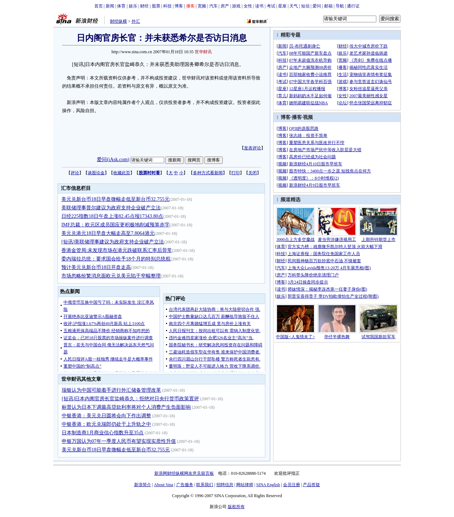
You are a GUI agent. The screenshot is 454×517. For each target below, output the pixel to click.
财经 (144, 6)
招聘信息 (224, 484)
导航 (340, 6)
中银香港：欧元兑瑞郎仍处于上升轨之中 (106, 424)
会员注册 (291, 484)
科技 (167, 6)
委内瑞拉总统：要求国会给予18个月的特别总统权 (116, 259)
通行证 (353, 6)
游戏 (236, 6)
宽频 (202, 6)
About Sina (163, 484)
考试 (271, 6)
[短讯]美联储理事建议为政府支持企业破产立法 (112, 241)
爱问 (316, 6)
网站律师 (244, 484)
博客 (179, 6)
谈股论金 (96, 172)
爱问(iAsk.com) (113, 159)
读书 (259, 6)
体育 (121, 6)
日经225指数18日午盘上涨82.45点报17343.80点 (112, 216)
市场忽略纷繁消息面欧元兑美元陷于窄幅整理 (111, 276)
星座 (282, 6)
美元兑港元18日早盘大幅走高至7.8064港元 (108, 233)
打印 (235, 172)
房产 (225, 6)
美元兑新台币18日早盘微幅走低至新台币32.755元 (115, 199)
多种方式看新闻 (208, 172)
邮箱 (328, 6)
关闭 (252, 172)
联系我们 (204, 484)
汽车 (213, 6)
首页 (98, 6)
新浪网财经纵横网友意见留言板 (184, 473)
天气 (293, 6)
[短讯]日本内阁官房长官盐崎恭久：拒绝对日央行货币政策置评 (130, 398)
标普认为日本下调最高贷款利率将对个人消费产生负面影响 (126, 407)
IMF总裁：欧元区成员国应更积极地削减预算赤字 (115, 224)
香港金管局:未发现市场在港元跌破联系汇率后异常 (116, 250)
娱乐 (133, 6)
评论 (75, 172)
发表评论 (252, 147)
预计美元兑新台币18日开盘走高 (96, 267)
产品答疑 (311, 484)
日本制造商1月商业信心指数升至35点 (103, 432)
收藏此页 (121, 172)
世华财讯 (203, 51)
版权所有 (236, 506)
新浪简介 (142, 484)
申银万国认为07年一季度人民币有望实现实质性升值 (119, 441)
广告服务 (184, 484)
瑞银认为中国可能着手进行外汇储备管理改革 (111, 390)
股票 (156, 6)
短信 (305, 6)
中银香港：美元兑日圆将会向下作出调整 (106, 415)
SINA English (268, 484)
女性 (248, 6)
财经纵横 (118, 21)
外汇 (136, 21)
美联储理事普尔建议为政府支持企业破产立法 (111, 207)
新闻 (110, 6)
